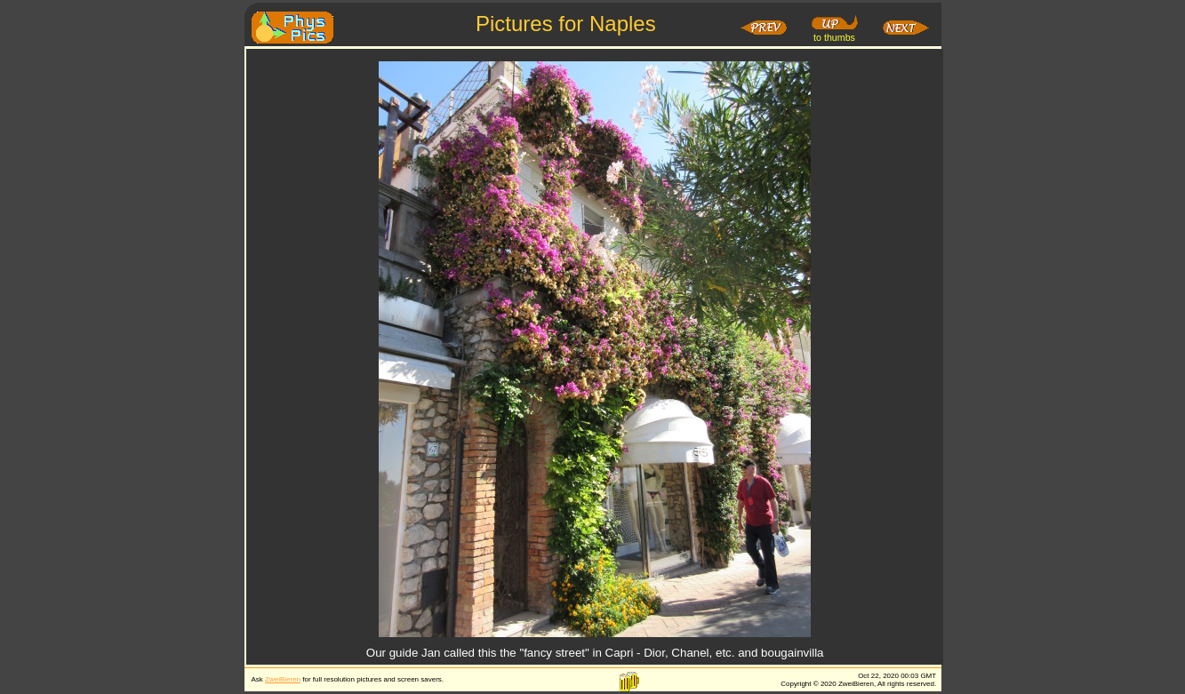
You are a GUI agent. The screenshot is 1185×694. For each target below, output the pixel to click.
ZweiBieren (282, 679)
